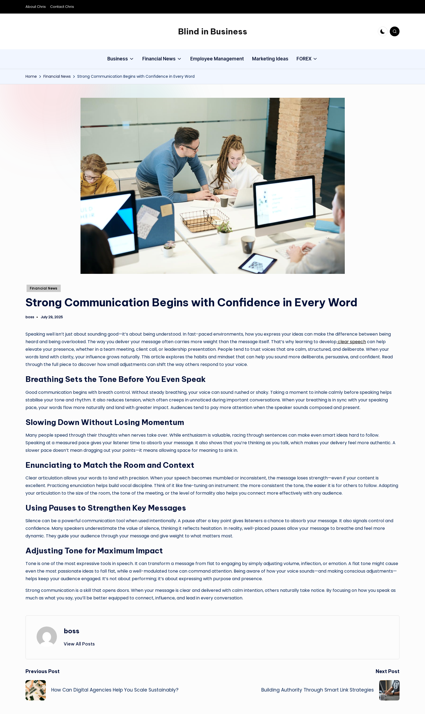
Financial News (43, 288)
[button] (79, 644)
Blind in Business (212, 31)
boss (71, 631)
